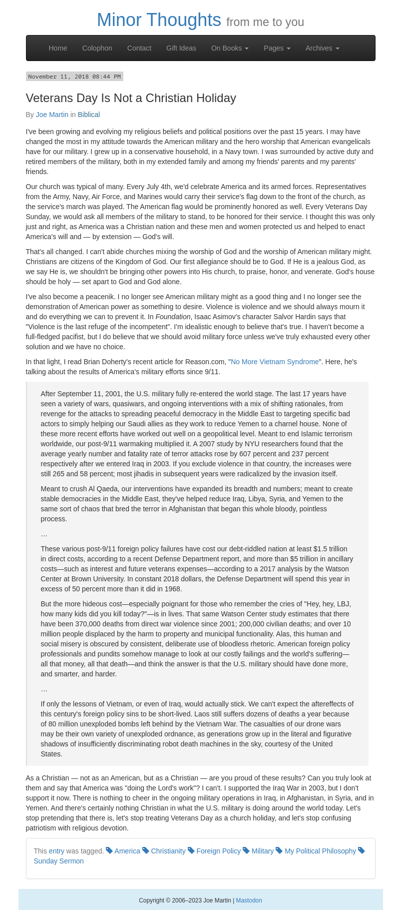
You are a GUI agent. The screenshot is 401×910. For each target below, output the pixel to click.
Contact (139, 48)
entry (56, 851)
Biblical (89, 115)
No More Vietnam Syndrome (275, 362)
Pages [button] (277, 48)
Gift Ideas (181, 48)
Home (58, 48)
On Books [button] (230, 48)
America (123, 851)
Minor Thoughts (159, 20)
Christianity (164, 851)
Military (258, 851)
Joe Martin (52, 115)
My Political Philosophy (316, 851)
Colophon (97, 48)
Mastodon (249, 900)
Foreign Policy (214, 851)
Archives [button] (323, 48)
